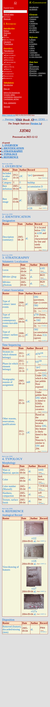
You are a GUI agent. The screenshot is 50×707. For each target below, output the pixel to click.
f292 (43, 230)
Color (5, 479)
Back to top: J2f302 (7, 163)
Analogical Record (12, 515)
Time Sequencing (11, 344)
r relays (32, 48)
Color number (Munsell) (9, 487)
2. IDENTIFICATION (12, 148)
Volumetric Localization (15, 261)
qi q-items (33, 28)
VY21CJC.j (44, 451)
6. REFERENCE (9, 157)
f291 (37, 445)
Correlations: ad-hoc (11, 99)
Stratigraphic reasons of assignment (9, 382)
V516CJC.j (44, 412)
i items (31, 21)
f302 (36, 305)
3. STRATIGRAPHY (12, 151)
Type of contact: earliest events (10, 335)
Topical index (8, 14)
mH (28, 382)
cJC (21, 176)
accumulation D (35, 186)
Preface (6, 31)
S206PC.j (45, 208)
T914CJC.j (44, 178)
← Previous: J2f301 (11, 119)
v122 (33, 538)
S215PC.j (45, 389)
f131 (45, 335)
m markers (33, 44)
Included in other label (7, 176)
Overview (7, 33)
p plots (31, 46)
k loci (31, 42)
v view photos (34, 55)
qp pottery (33, 30)
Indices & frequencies (11, 93)
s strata (31, 50)
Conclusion (8, 44)
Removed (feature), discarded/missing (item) (12, 629)
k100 (39, 233)
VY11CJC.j (44, 356)
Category (7, 182)
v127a (34, 611)
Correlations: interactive (12, 97)
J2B (41, 353)
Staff (5, 35)
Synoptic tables (9, 95)
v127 (33, 588)
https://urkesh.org (8, 115)
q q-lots (32, 26)
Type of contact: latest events (9, 304)
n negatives (33, 23)
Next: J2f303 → (40, 119)
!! (20, 182)
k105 (42, 268)
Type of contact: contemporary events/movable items (10, 320)
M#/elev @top (9, 276)
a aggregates (34, 17)
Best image (5, 200)
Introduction (9, 51)
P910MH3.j (44, 326)
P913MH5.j (44, 189)
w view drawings (35, 57)
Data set (6, 89)
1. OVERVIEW (10, 145)
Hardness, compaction (8, 494)
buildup (31, 182)
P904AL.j (44, 250)
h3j (37, 361)
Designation (8, 220)
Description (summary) (8, 238)
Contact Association (13, 290)
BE (9, 67)
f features (32, 19)
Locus (5, 270)
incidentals (33, 9)
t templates (33, 53)
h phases (32, 40)
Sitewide (6, 107)
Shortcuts (7, 19)
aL (20, 187)
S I (8, 40)
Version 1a (36, 123)
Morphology (8, 462)
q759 (36, 314)
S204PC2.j (43, 541)
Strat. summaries (9, 103)
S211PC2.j (44, 311)
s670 (37, 354)
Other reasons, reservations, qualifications (9, 421)
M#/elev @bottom (7, 283)
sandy (41, 469)
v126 (29, 208)
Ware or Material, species (11, 471)
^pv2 (29, 175)
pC (20, 200)
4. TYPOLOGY (9, 154)
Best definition (7, 187)
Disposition (8, 619)
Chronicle (7, 42)
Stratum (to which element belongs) (10, 354)
